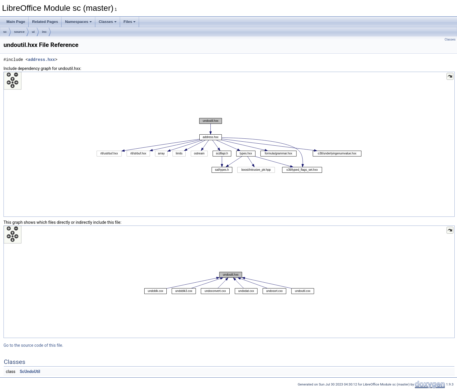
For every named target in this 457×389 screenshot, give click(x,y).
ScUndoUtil (30, 371)
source (19, 32)
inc (44, 32)
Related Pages (45, 22)
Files (130, 22)
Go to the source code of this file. (33, 345)
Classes (108, 22)
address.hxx (41, 59)
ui (33, 32)
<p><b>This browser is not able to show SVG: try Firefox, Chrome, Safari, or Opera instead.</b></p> (229, 144)
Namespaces (78, 22)
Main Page (15, 22)
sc (5, 32)
